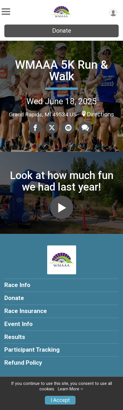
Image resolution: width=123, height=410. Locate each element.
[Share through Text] (85, 128)
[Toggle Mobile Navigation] (6, 12)
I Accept (60, 400)
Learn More (68, 389)
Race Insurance (25, 311)
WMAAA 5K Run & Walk (61, 70)
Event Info (18, 323)
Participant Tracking (32, 349)
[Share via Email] (68, 128)
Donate (61, 30)
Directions (100, 114)
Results (14, 336)
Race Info (17, 285)
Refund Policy (23, 362)
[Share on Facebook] (35, 128)
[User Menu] (113, 12)
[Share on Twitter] (51, 128)
